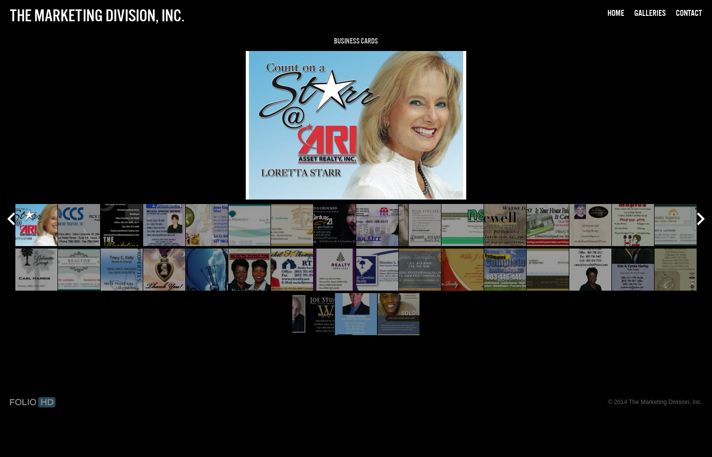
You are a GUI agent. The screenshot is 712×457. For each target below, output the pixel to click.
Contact (689, 12)
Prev (11, 220)
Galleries (650, 12)
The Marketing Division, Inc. (97, 15)
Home (615, 12)
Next (701, 220)
